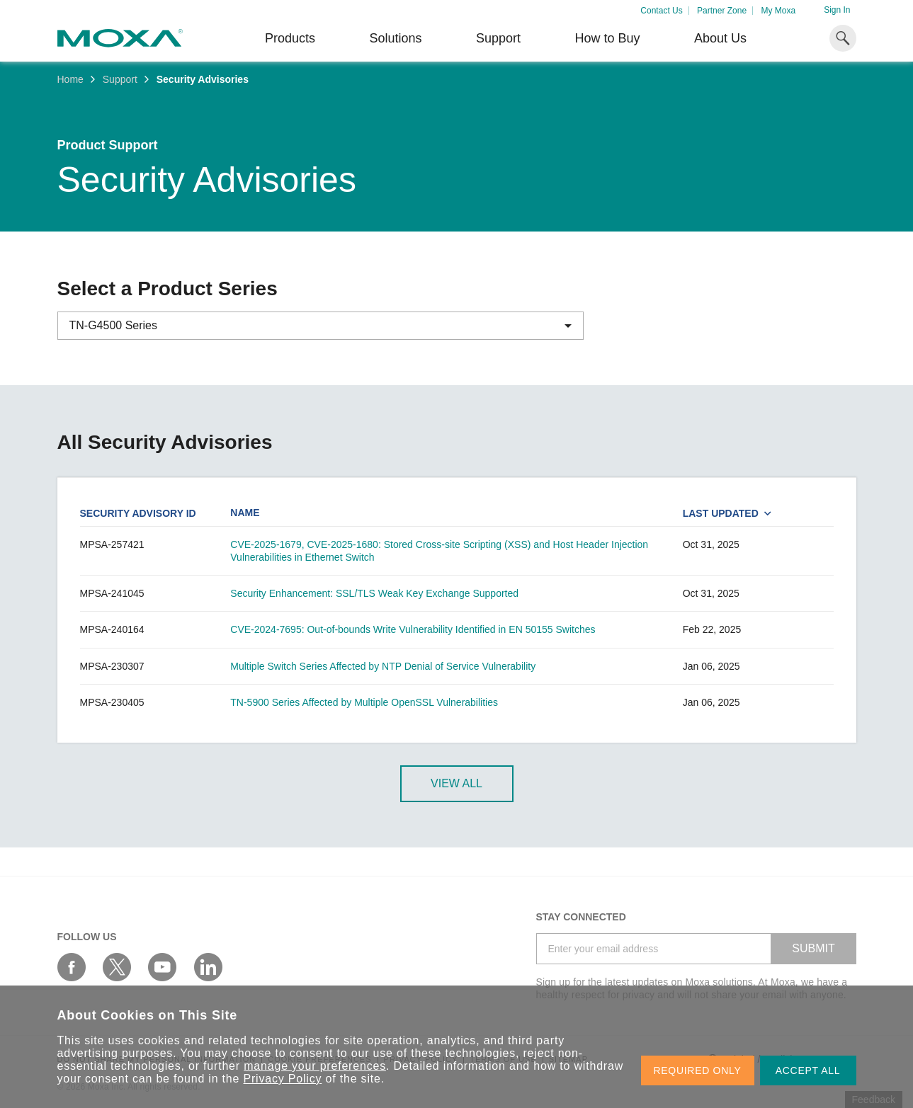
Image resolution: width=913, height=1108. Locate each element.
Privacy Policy (283, 1079)
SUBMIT (813, 948)
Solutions (395, 38)
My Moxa (778, 10)
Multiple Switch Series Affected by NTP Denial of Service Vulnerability (382, 666)
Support (498, 38)
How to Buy (607, 38)
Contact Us (661, 10)
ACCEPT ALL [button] (808, 1070)
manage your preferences (315, 1066)
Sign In (837, 10)
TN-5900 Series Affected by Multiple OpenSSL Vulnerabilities (364, 702)
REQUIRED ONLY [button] (698, 1070)
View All (456, 783)
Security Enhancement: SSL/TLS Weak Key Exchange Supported (374, 593)
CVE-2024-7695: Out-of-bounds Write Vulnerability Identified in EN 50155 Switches (412, 629)
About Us (720, 38)
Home (70, 79)
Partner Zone (722, 10)
